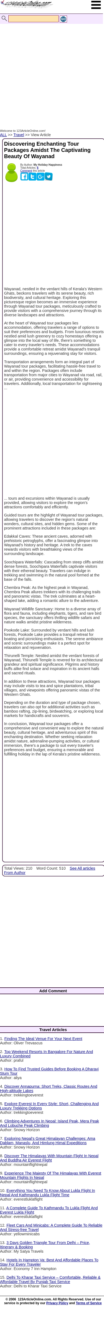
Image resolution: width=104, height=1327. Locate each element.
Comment (26, 170)
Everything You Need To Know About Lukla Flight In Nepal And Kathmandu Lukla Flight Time (47, 1192)
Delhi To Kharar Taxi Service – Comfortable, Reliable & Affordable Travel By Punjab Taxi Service (50, 1279)
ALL (3, 135)
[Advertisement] (50, 71)
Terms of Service (89, 1303)
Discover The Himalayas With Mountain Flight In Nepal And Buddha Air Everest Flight (49, 1158)
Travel (19, 135)
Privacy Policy (57, 1303)
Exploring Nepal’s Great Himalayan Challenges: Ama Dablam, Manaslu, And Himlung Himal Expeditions (47, 1140)
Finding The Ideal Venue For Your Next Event (43, 1038)
